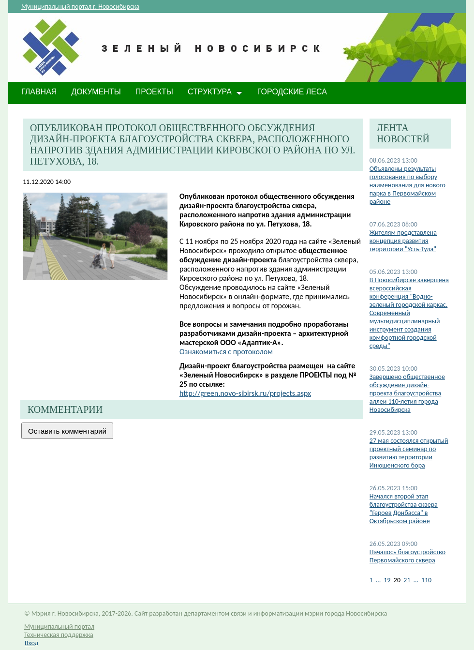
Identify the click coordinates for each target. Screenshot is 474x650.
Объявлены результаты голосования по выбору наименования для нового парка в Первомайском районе (407, 185)
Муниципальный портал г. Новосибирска (80, 6)
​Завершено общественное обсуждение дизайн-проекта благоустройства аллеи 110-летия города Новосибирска (407, 393)
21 (406, 580)
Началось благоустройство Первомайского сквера (407, 556)
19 (387, 580)
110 (426, 580)
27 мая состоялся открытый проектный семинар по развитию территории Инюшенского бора (409, 453)
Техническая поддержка (58, 635)
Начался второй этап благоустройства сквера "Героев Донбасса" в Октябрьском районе (404, 508)
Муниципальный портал (59, 626)
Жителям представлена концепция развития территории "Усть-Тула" (403, 240)
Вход (31, 643)
